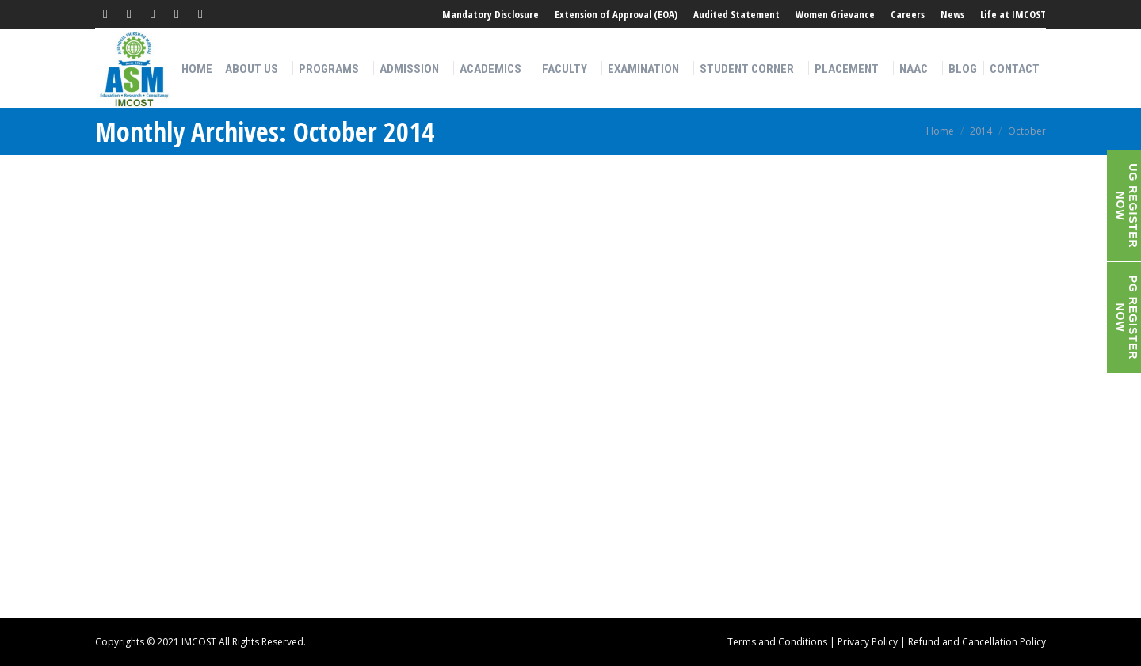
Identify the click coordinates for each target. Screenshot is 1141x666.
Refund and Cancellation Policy (977, 642)
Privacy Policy (868, 642)
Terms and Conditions (777, 642)
